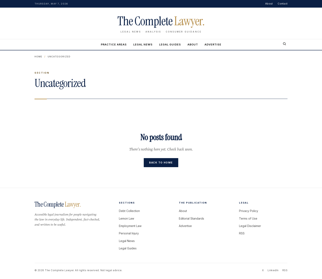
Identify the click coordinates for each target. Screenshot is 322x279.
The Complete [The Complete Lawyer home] (161, 21)
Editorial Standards (191, 218)
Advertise (213, 44)
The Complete (57, 204)
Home (38, 56)
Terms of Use (248, 218)
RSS (242, 233)
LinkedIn (273, 270)
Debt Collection (129, 211)
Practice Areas (114, 44)
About (269, 3)
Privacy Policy (248, 211)
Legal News (143, 44)
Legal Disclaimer (250, 226)
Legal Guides (170, 44)
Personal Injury (129, 233)
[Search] (284, 45)
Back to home (161, 162)
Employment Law (130, 226)
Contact (283, 3)
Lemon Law (126, 218)
